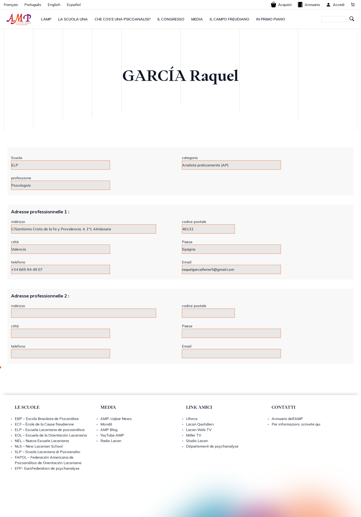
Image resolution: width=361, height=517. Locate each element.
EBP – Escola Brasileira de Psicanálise (47, 418)
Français (11, 4)
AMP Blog (108, 429)
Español (74, 4)
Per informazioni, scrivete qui (296, 424)
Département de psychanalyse (212, 446)
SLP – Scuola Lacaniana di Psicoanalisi (47, 451)
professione (21, 178)
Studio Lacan (197, 440)
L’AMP (46, 19)
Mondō (106, 424)
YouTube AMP (112, 435)
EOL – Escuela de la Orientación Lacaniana (51, 435)
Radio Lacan (110, 440)
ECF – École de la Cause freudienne (44, 424)
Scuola (16, 157)
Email (186, 262)
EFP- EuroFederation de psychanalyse (47, 468)
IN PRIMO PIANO (270, 19)
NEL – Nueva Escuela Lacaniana (42, 440)
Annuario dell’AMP (287, 418)
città (15, 242)
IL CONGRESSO (170, 19)
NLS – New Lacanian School (39, 446)
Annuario (308, 4)
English (54, 4)
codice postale (194, 221)
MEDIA (197, 19)
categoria (190, 157)
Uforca (191, 418)
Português (32, 4)
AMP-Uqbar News (116, 418)
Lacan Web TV (199, 429)
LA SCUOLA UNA (73, 19)
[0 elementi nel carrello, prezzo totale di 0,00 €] (352, 4)
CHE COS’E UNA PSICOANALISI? (123, 19)
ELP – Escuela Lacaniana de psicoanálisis (50, 429)
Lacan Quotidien (200, 424)
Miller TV (193, 435)
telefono (18, 262)
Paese (187, 242)
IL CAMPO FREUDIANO (229, 19)
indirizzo (18, 221)
